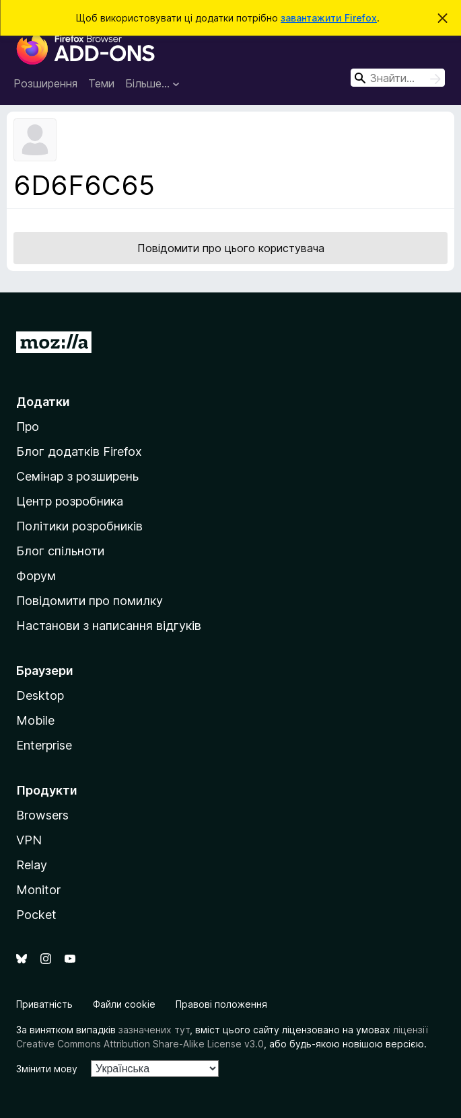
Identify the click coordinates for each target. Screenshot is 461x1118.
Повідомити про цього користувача (230, 248)
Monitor (38, 890)
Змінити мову (46, 1068)
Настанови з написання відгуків (108, 625)
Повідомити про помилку (89, 601)
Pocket (36, 915)
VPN (29, 840)
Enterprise (44, 745)
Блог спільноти (60, 551)
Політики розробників (79, 526)
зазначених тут (154, 1029)
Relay (31, 865)
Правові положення (221, 1004)
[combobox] (398, 78)
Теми (101, 83)
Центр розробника (69, 501)
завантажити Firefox (329, 18)
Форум (36, 576)
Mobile (35, 720)
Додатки (43, 402)
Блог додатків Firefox (79, 451)
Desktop (40, 695)
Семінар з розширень (77, 476)
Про (27, 427)
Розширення (45, 83)
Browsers (42, 815)
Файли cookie (124, 1004)
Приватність (44, 1004)
